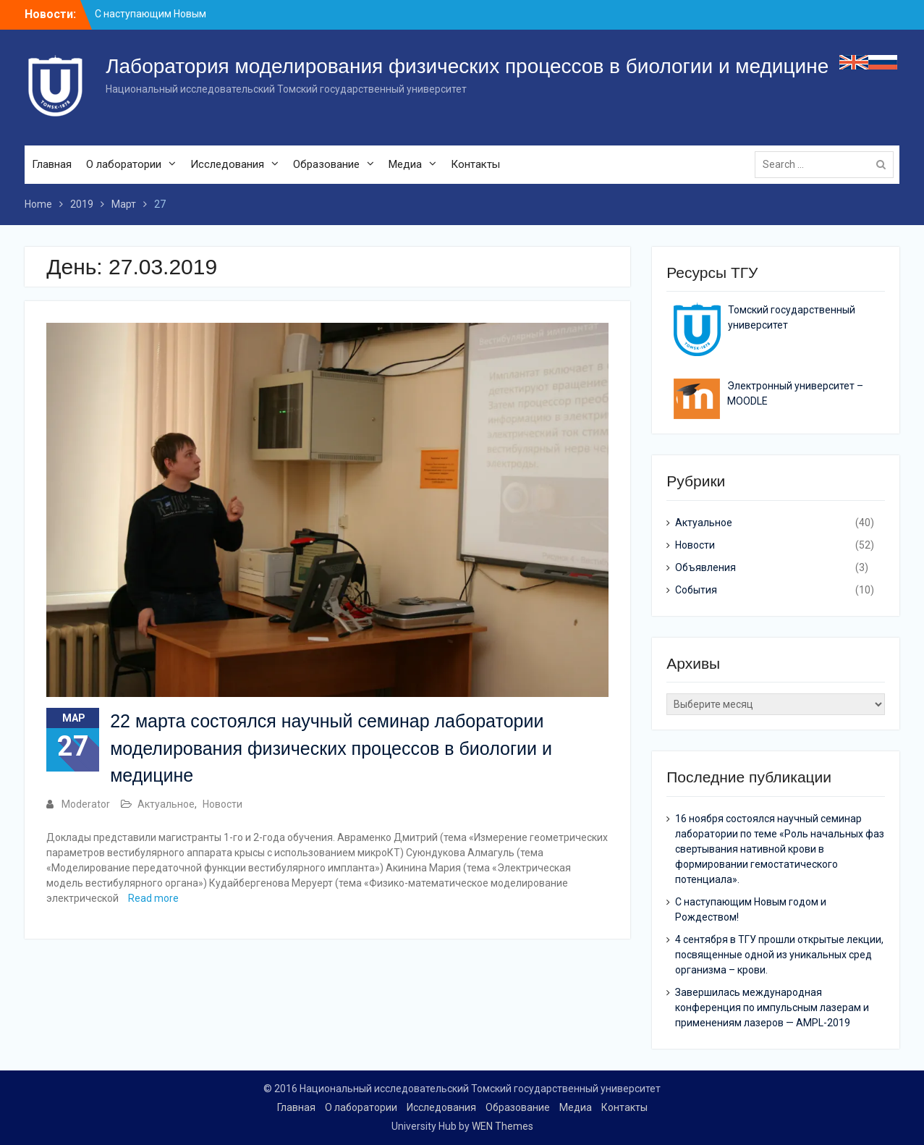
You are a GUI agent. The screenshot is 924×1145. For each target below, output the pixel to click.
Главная (52, 164)
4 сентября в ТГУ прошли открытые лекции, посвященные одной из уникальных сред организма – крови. (779, 955)
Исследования (227, 164)
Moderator (86, 804)
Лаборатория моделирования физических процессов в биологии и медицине (467, 66)
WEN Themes (502, 1126)
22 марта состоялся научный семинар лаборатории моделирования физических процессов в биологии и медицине (331, 748)
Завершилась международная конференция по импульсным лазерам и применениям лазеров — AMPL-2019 (772, 1007)
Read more (153, 898)
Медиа (405, 164)
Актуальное (166, 804)
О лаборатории (123, 164)
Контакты (475, 164)
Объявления (705, 567)
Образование (326, 164)
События (696, 590)
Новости (222, 804)
